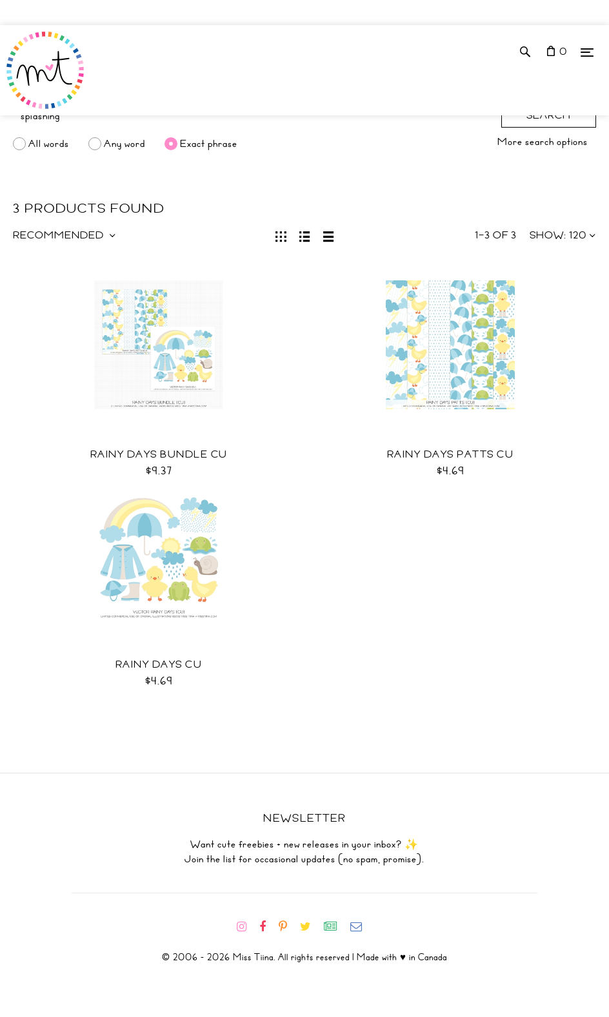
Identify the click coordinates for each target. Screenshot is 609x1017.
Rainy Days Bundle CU (159, 454)
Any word (124, 143)
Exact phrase (208, 143)
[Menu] (587, 52)
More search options (542, 142)
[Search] (250, 116)
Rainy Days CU (159, 664)
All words (48, 143)
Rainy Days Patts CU (450, 454)
